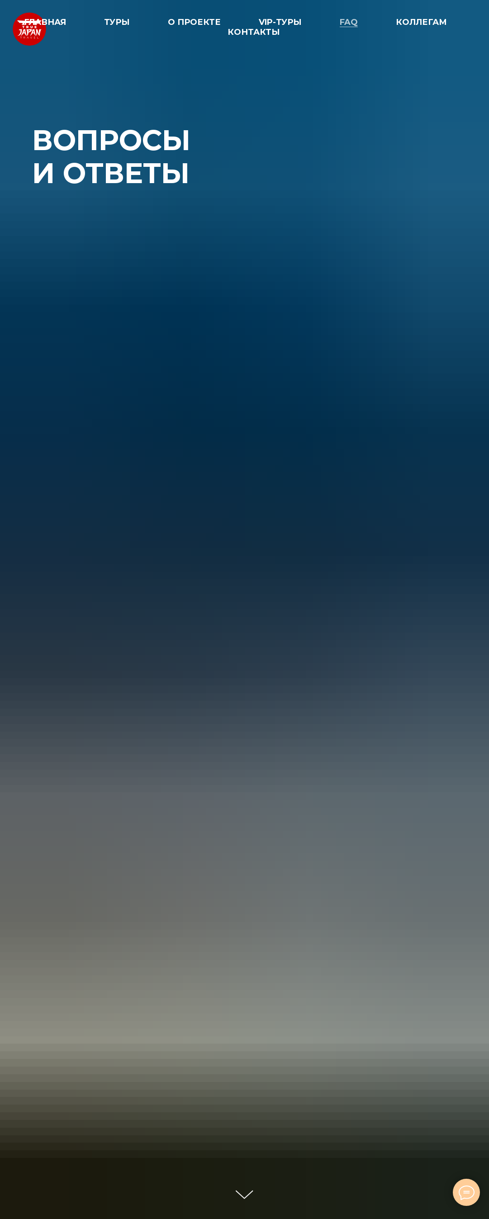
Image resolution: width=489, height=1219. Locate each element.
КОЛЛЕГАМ (421, 22)
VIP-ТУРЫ (280, 22)
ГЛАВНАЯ (45, 22)
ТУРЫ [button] (117, 22)
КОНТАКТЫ (254, 32)
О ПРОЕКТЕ (194, 22)
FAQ (349, 22)
